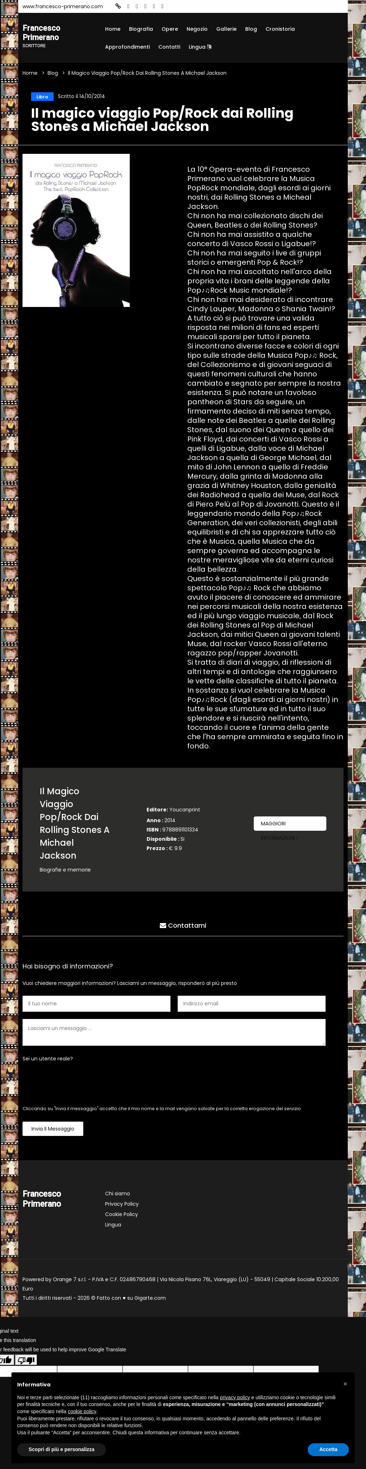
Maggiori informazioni (279, 826)
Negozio (197, 29)
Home (112, 29)
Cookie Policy (121, 1215)
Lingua (200, 46)
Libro (40, 96)
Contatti (169, 46)
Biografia (141, 29)
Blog (251, 29)
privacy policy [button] (235, 1397)
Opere (170, 29)
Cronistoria (280, 29)
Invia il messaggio (52, 1129)
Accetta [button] (328, 1449)
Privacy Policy (122, 1205)
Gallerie (226, 29)
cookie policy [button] (82, 1411)
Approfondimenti (127, 46)
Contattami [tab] (183, 925)
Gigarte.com (150, 1299)
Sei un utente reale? (48, 1059)
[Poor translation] (26, 1361)
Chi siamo (117, 1194)
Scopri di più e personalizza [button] (61, 1449)
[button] (345, 1384)
